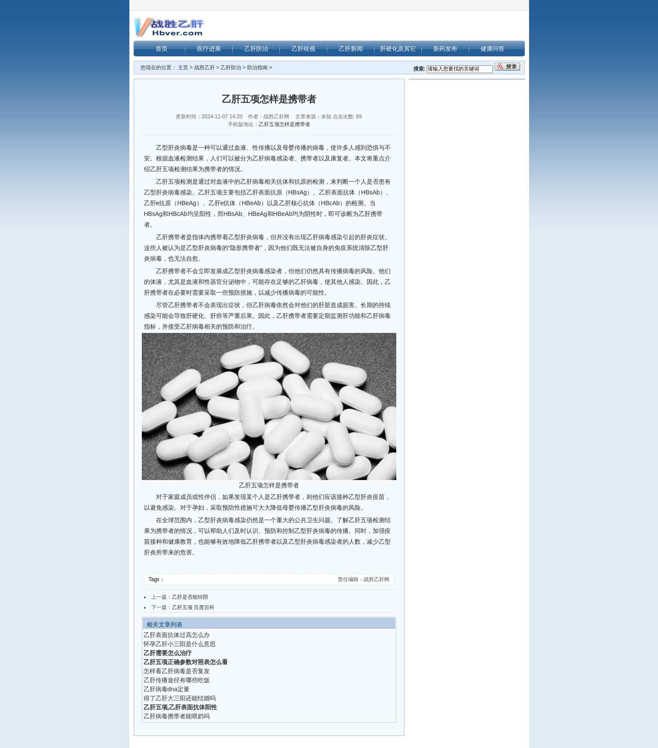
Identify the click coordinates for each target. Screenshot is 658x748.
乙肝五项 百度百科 (193, 607)
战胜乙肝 (204, 68)
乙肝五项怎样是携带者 (284, 124)
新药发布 (445, 48)
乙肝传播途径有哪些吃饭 (177, 680)
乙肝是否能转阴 (190, 597)
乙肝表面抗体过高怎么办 (177, 634)
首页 (162, 48)
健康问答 (492, 48)
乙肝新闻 (351, 48)
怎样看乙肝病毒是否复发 (177, 671)
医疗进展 (209, 48)
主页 (183, 68)
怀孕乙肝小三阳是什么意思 (180, 643)
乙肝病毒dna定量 (167, 689)
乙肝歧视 (303, 48)
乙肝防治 (256, 48)
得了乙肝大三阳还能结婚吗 (180, 698)
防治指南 (257, 68)
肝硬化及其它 (398, 48)
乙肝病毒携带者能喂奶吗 (177, 716)
